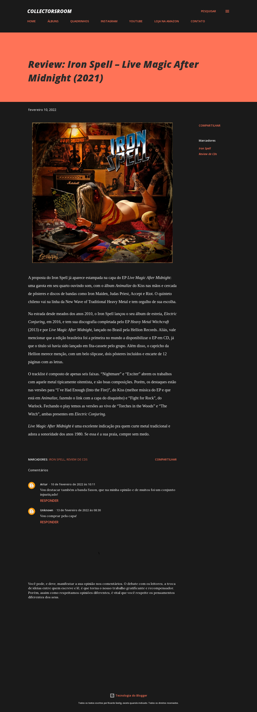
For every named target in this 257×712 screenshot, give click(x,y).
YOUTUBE (136, 21)
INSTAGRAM (109, 21)
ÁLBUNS (53, 21)
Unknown (46, 510)
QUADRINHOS (79, 21)
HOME (31, 21)
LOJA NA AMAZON (166, 21)
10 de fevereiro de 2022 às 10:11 (73, 484)
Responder (49, 500)
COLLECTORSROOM (49, 11)
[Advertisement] (96, 632)
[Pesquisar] (208, 11)
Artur (44, 484)
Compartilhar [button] (209, 125)
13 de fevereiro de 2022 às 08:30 (78, 510)
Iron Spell (205, 148)
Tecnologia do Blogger (128, 695)
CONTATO (198, 21)
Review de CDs (208, 154)
